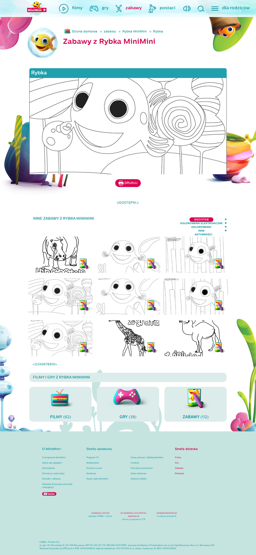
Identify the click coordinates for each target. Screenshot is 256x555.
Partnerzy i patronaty (53, 463)
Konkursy (91, 463)
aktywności (218, 219)
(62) (60, 393)
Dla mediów (48, 458)
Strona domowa (84, 31)
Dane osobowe (138, 463)
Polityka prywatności (142, 458)
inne (200, 219)
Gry (177, 452)
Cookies (135, 452)
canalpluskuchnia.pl (166, 502)
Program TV (92, 447)
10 (53, 354)
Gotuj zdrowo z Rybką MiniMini (147, 447)
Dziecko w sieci (94, 458)
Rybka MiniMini (134, 31)
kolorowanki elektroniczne (143, 219)
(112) (195, 393)
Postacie (179, 463)
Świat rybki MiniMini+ (97, 468)
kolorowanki (180, 219)
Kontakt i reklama (51, 468)
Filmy (178, 447)
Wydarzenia (92, 452)
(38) (128, 393)
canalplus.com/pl (100, 502)
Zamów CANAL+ (139, 468)
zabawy (110, 31)
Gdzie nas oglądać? (52, 452)
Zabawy (179, 458)
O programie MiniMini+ (54, 447)
